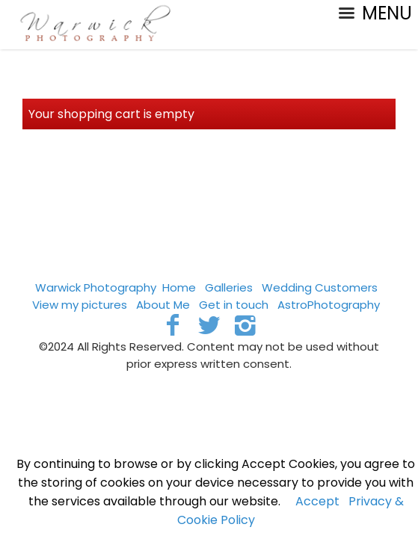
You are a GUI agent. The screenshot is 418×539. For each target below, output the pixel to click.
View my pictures (79, 304)
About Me (163, 304)
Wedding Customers (320, 287)
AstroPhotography (328, 304)
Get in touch (233, 304)
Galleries (229, 287)
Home (179, 287)
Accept (317, 501)
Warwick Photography (95, 287)
